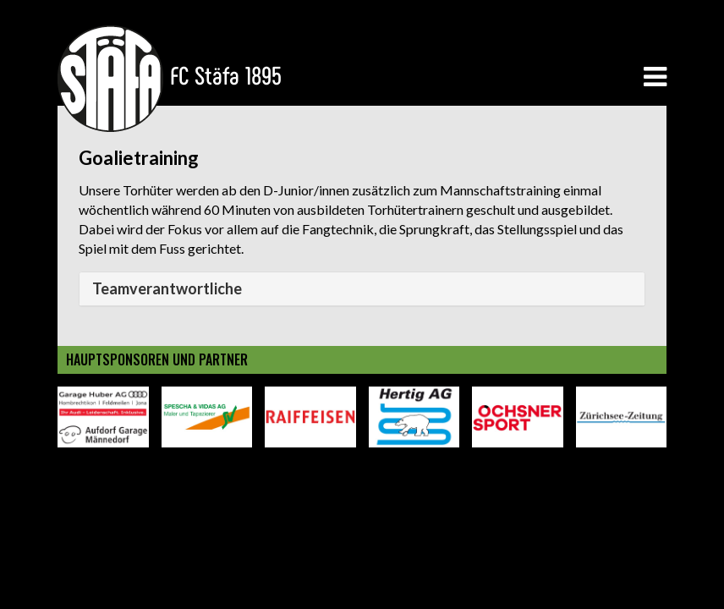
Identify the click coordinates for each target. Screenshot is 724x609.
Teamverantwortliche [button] (167, 288)
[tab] (362, 289)
